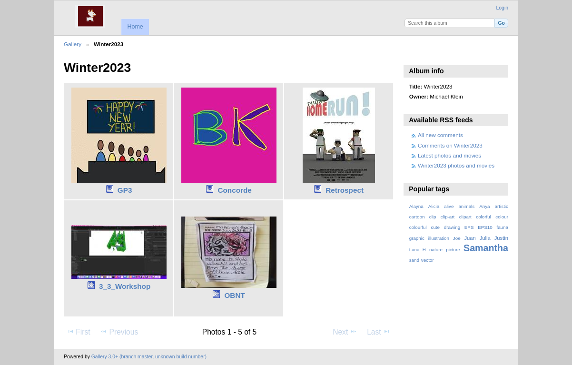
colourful (418, 227)
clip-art (447, 216)
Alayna (416, 206)
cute (435, 227)
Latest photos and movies (449, 155)
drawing (452, 227)
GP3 (125, 190)
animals (466, 206)
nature (436, 249)
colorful (483, 216)
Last (378, 331)
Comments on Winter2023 (450, 145)
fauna (502, 227)
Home (135, 26)
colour (501, 216)
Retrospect (344, 190)
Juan (470, 238)
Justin (501, 238)
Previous (119, 331)
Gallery (72, 44)
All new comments (440, 135)
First (78, 331)
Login (502, 7)
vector (427, 260)
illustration (438, 238)
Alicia (433, 206)
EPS (469, 227)
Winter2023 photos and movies (456, 165)
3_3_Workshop (124, 286)
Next (345, 331)
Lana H (417, 249)
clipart (465, 216)
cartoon (417, 216)
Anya (484, 206)
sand (414, 260)
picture (453, 249)
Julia (485, 238)
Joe (457, 238)
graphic (416, 238)
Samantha (486, 248)
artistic (501, 206)
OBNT (235, 295)
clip (432, 216)
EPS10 (485, 227)
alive (449, 206)
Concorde (235, 190)
